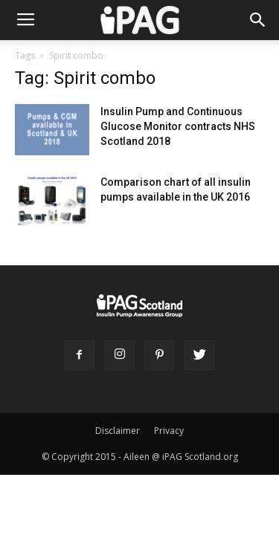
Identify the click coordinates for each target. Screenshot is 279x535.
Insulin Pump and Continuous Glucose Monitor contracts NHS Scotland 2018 (177, 126)
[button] (258, 20)
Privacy (169, 430)
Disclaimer (117, 430)
